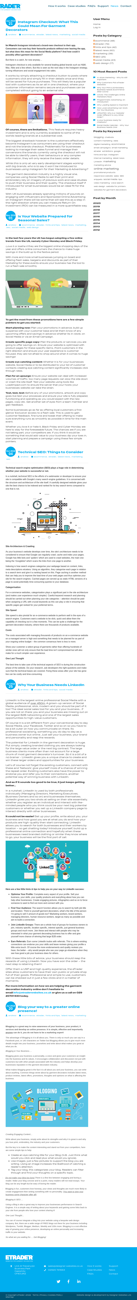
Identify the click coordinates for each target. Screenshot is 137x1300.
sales (116, 176)
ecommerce (28, 34)
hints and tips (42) (106, 47)
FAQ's (92, 6)
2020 (97, 203)
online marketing (106, 168)
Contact (125, 6)
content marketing (103, 141)
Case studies (77, 6)
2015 (96, 219)
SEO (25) (100, 56)
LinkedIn (98, 161)
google (117, 151)
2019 (96, 206)
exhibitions (107, 151)
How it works (57, 6)
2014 (96, 223)
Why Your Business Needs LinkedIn (51, 685)
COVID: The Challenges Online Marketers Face (111, 96)
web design (33, 227)
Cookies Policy (55, 1295)
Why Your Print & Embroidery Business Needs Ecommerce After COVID (110, 90)
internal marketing (103, 158)
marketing (64, 34)
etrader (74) (102, 44)
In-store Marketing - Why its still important (112, 78)
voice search (117, 183)
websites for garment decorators (110, 190)
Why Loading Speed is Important (112, 105)
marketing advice (102, 165)
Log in (96, 27)
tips (120, 179)
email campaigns (102, 148)
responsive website (103, 176)
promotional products (104, 172)
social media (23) (105, 60)
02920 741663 (56, 1270)
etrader (40, 34)
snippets (98, 179)
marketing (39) (104, 53)
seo (8, 227)
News (114, 6)
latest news (52, 34)
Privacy (43, 1295)
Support (103, 6)
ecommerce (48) (105, 40)
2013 (96, 226)
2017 (96, 213)
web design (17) (104, 63)
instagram (113, 155)
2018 (96, 209)
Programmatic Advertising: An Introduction (111, 101)
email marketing (120, 148)
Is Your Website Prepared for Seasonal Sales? (45, 218)
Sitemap (10, 1297)
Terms (35, 1295)
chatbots (109, 137)
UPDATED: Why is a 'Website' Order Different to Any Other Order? (110, 115)
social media (78, 34)
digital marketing (102, 144)
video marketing (102, 183)
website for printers (115, 186)
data (115, 141)
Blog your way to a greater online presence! (49, 1009)
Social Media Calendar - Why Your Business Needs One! (113, 126)
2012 (96, 229)
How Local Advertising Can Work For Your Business (112, 109)
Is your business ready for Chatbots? (109, 121)
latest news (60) (105, 50)
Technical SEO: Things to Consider (50, 452)
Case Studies (94, 1270)
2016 (96, 216)
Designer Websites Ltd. (120, 1295)
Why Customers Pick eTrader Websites (110, 84)
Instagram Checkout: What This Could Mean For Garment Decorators (42, 26)
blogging (99, 137)
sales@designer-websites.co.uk (65, 1266)
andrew (12, 34)
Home (96, 24)
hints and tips (53, 225)
